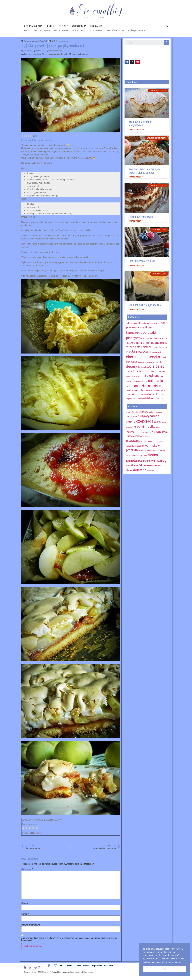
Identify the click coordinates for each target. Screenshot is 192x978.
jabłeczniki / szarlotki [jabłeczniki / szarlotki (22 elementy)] (147, 371)
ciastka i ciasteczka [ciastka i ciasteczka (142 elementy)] (143, 357)
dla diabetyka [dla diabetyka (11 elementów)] (143, 367)
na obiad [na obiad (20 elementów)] (138, 381)
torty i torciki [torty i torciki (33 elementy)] (156, 394)
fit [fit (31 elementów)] (134, 371)
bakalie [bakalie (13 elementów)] (137, 412)
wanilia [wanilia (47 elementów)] (130, 465)
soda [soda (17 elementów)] (145, 455)
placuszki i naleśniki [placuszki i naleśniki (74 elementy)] (146, 386)
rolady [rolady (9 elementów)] (162, 390)
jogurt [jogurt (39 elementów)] (129, 432)
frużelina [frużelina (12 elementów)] (163, 422)
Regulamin (96, 26)
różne (116, 30)
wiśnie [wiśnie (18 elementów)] (160, 466)
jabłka (65, 41)
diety (125, 30)
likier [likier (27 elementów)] (128, 436)
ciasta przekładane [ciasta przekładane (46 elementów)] (146, 342)
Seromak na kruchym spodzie (145, 305)
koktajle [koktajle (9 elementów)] (129, 376)
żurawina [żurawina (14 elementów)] (150, 471)
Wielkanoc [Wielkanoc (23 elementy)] (150, 398)
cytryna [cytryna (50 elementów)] (131, 421)
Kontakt (63, 26)
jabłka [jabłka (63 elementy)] (151, 426)
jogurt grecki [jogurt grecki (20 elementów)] (138, 432)
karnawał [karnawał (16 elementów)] (163, 371)
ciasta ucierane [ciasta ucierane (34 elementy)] (142, 347)
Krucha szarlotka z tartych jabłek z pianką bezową (144, 171)
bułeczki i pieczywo (33, 30)
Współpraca (79, 26)
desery (66, 30)
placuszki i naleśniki (100, 30)
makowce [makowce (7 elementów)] (135, 376)
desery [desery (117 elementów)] (131, 366)
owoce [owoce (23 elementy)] (140, 450)
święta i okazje (139, 30)
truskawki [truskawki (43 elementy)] (149, 460)
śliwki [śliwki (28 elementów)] (129, 470)
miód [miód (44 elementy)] (145, 445)
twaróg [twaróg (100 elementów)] (160, 460)
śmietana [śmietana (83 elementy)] (139, 470)
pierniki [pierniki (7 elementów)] (128, 386)
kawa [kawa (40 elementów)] (165, 432)
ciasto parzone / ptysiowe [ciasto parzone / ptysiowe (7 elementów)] (146, 362)
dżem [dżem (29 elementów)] (157, 421)
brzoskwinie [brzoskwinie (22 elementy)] (131, 416)
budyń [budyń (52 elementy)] (142, 416)
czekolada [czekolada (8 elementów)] (159, 362)
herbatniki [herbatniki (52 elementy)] (139, 426)
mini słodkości (80, 30)
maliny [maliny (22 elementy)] (138, 436)
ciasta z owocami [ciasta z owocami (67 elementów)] (138, 351)
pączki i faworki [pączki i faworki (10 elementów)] (153, 390)
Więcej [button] (178, 962)
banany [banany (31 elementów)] (144, 411)
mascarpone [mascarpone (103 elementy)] (136, 440)
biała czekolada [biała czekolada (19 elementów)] (155, 412)
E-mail (25, 914)
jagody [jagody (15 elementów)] (158, 427)
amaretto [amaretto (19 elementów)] (130, 412)
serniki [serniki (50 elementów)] (130, 394)
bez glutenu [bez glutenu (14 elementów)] (155, 323)
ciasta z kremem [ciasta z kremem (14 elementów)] (159, 347)
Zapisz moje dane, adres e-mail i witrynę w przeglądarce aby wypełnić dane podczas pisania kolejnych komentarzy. (69, 939)
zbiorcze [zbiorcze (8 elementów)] (160, 399)
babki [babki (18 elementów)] (146, 323)
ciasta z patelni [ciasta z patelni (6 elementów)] (157, 352)
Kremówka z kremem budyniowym (140, 124)
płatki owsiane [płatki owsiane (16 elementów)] (131, 456)
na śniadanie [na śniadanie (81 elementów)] (153, 381)
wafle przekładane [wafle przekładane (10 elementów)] (137, 399)
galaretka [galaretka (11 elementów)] (129, 427)
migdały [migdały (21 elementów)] (138, 446)
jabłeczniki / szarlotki (39, 41)
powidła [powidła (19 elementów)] (147, 450)
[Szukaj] (166, 42)
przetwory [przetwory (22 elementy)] (141, 390)
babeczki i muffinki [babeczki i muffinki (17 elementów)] (135, 323)
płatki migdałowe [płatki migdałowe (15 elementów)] (158, 450)
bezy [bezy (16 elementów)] (142, 327)
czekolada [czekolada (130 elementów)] (144, 421)
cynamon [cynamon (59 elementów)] (152, 416)
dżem (61, 41)
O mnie (50, 26)
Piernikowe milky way (141, 217)
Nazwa (25, 903)
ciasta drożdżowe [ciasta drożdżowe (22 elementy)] (150, 338)
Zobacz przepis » (136, 129)
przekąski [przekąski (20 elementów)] (131, 390)
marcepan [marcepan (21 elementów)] (145, 436)
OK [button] (164, 969)
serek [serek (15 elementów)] (140, 456)
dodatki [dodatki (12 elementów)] (129, 371)
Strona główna (33, 26)
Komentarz (27, 869)
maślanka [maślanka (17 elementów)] (130, 446)
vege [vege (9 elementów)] (128, 399)
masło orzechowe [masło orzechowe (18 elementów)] (155, 441)
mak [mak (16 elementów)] (133, 436)
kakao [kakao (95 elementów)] (156, 432)
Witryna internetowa (30, 925)
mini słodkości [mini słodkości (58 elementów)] (150, 376)
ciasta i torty (52, 30)
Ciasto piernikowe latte (142, 261)
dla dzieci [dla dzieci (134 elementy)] (157, 366)
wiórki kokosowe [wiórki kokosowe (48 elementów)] (146, 465)
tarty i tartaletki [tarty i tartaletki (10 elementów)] (142, 395)
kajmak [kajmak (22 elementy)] (148, 432)
